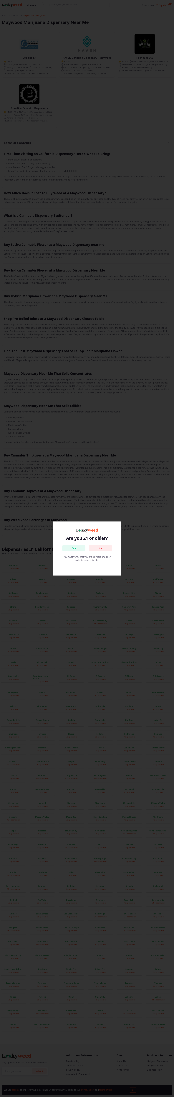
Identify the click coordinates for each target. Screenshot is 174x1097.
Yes (74, 548)
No (100, 548)
